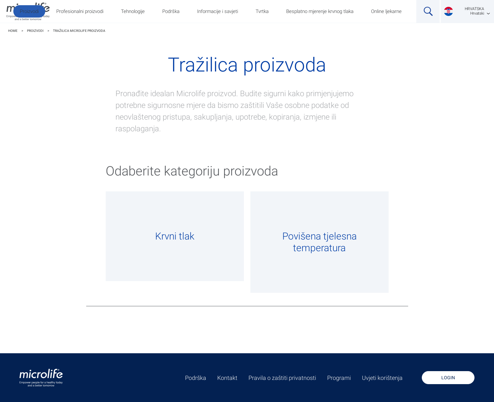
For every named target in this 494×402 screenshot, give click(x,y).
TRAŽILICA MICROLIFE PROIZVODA (79, 30)
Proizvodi (29, 11)
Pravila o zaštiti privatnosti (282, 378)
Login (448, 377)
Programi (339, 378)
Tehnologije (133, 11)
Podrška (171, 11)
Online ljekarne (386, 11)
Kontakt (227, 378)
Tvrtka (262, 11)
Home (13, 30)
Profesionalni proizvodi (79, 11)
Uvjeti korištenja (382, 378)
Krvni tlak (174, 236)
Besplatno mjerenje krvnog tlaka (320, 11)
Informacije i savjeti (217, 11)
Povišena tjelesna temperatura (319, 241)
